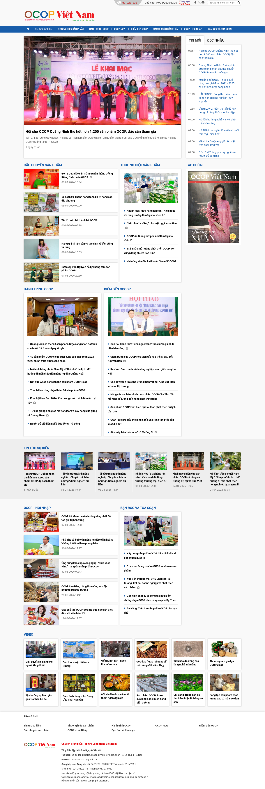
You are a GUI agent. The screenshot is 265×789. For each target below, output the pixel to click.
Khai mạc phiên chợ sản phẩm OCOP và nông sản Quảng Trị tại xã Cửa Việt (187, 477)
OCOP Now (120, 29)
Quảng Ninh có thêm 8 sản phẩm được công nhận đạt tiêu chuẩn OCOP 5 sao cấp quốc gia (217, 69)
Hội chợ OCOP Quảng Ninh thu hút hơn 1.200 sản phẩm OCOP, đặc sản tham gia (91, 131)
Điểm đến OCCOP (117, 289)
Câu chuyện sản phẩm (166, 29)
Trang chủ (31, 716)
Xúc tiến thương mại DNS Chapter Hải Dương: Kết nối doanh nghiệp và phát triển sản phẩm (148, 583)
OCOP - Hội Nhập (193, 29)
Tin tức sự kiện (43, 29)
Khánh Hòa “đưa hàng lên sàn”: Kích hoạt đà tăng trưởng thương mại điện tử (150, 477)
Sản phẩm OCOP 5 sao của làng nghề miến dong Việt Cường (151, 699)
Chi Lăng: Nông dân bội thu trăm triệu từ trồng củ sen (188, 698)
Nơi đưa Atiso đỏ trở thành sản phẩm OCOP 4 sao (58, 381)
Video (28, 634)
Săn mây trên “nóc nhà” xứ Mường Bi (133, 432)
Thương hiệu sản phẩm (71, 29)
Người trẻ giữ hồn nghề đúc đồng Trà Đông (55, 423)
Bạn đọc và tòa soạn (220, 29)
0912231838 (129, 2)
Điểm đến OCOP (139, 29)
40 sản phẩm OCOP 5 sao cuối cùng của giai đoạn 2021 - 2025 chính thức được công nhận (216, 83)
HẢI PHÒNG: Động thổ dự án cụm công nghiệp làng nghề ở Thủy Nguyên (218, 98)
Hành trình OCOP (99, 29)
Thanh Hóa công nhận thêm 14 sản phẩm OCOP (57, 390)
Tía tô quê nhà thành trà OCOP (79, 220)
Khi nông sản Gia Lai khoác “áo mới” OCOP (151, 261)
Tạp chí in (194, 165)
